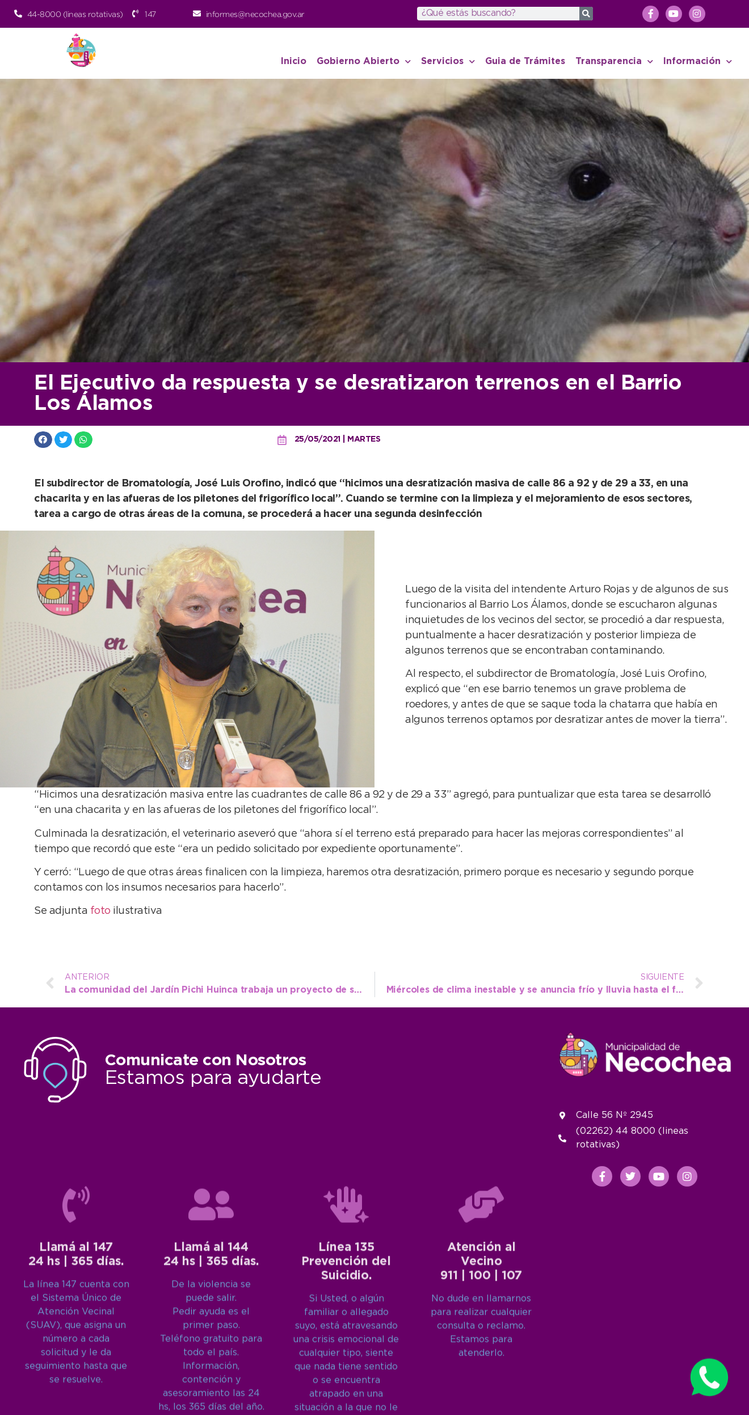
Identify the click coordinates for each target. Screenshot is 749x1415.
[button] (43, 439)
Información (697, 61)
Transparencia (614, 61)
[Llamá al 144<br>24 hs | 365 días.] (211, 1382)
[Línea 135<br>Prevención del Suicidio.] (346, 1382)
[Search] (586, 13)
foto (101, 911)
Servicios (448, 61)
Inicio (293, 61)
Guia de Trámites (525, 61)
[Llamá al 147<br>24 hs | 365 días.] (76, 1382)
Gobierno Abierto (364, 61)
